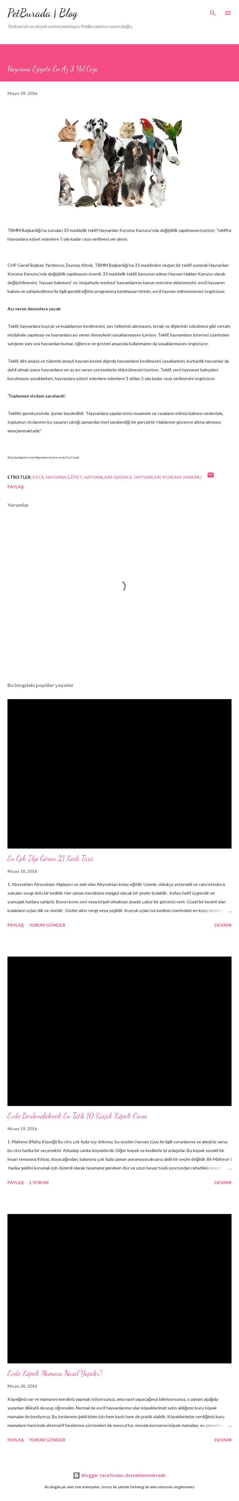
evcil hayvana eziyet (57, 477)
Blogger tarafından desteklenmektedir (119, 1475)
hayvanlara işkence (108, 477)
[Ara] (213, 11)
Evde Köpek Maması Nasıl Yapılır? (55, 1373)
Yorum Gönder (47, 925)
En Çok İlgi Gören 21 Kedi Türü (50, 858)
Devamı (223, 925)
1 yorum (39, 1182)
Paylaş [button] (15, 486)
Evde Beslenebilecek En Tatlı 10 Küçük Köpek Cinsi (77, 1115)
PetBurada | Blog (42, 13)
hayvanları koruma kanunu (168, 477)
